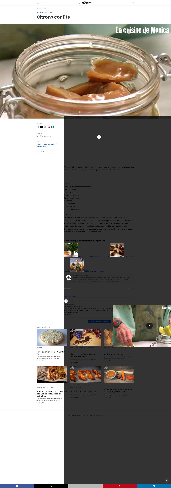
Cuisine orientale (49, 144)
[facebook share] (38, 127)
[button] (99, 136)
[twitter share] (41, 127)
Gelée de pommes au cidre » (123, 291)
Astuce (39, 144)
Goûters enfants (48, 387)
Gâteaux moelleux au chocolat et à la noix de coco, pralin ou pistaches (52, 393)
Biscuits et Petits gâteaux (45, 385)
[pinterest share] (49, 127)
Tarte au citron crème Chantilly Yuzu (51, 353)
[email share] (45, 127)
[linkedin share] (52, 127)
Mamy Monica (41, 146)
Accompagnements (42, 12)
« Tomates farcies (70, 291)
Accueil (39, 8)
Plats (44, 8)
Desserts (39, 347)
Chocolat (57, 385)
